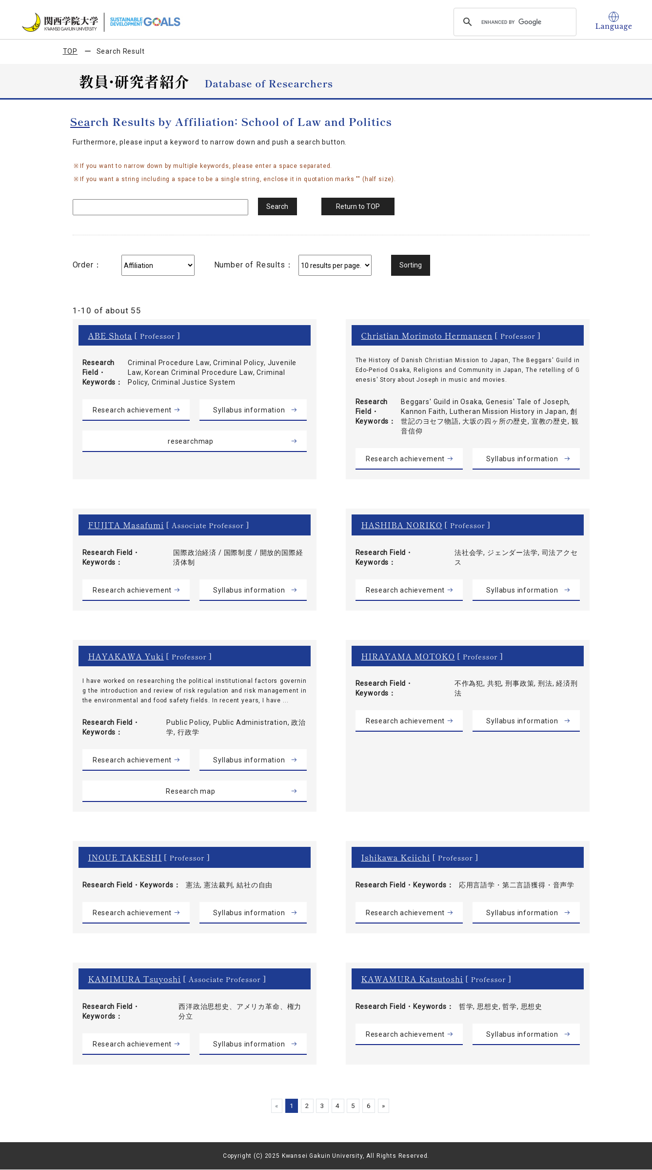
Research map (191, 791)
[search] (513, 22)
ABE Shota (110, 335)
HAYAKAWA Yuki (126, 656)
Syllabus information (249, 410)
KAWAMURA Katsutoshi (412, 979)
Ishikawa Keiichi (396, 857)
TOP (70, 51)
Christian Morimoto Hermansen (427, 335)
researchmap (191, 441)
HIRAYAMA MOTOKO (408, 656)
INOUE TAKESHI (125, 857)
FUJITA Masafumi (126, 525)
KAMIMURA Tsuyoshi (134, 979)
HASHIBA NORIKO (402, 525)
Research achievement (132, 410)
